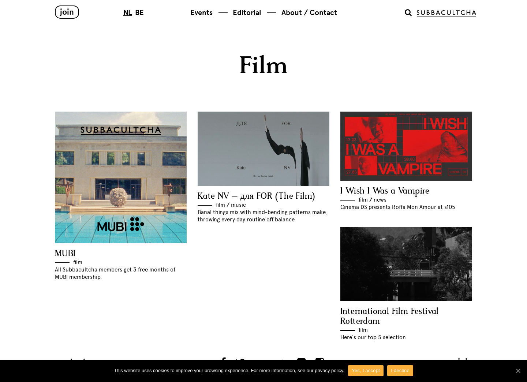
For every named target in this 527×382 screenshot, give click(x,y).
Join (67, 12)
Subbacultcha (446, 13)
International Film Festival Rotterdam (389, 316)
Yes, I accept (366, 370)
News (380, 199)
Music (238, 205)
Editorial (247, 12)
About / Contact (309, 12)
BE (139, 12)
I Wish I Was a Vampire (385, 191)
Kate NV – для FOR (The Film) (256, 196)
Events (201, 12)
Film (77, 262)
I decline (400, 370)
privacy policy (329, 370)
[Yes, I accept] (518, 370)
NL (127, 12)
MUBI (65, 253)
